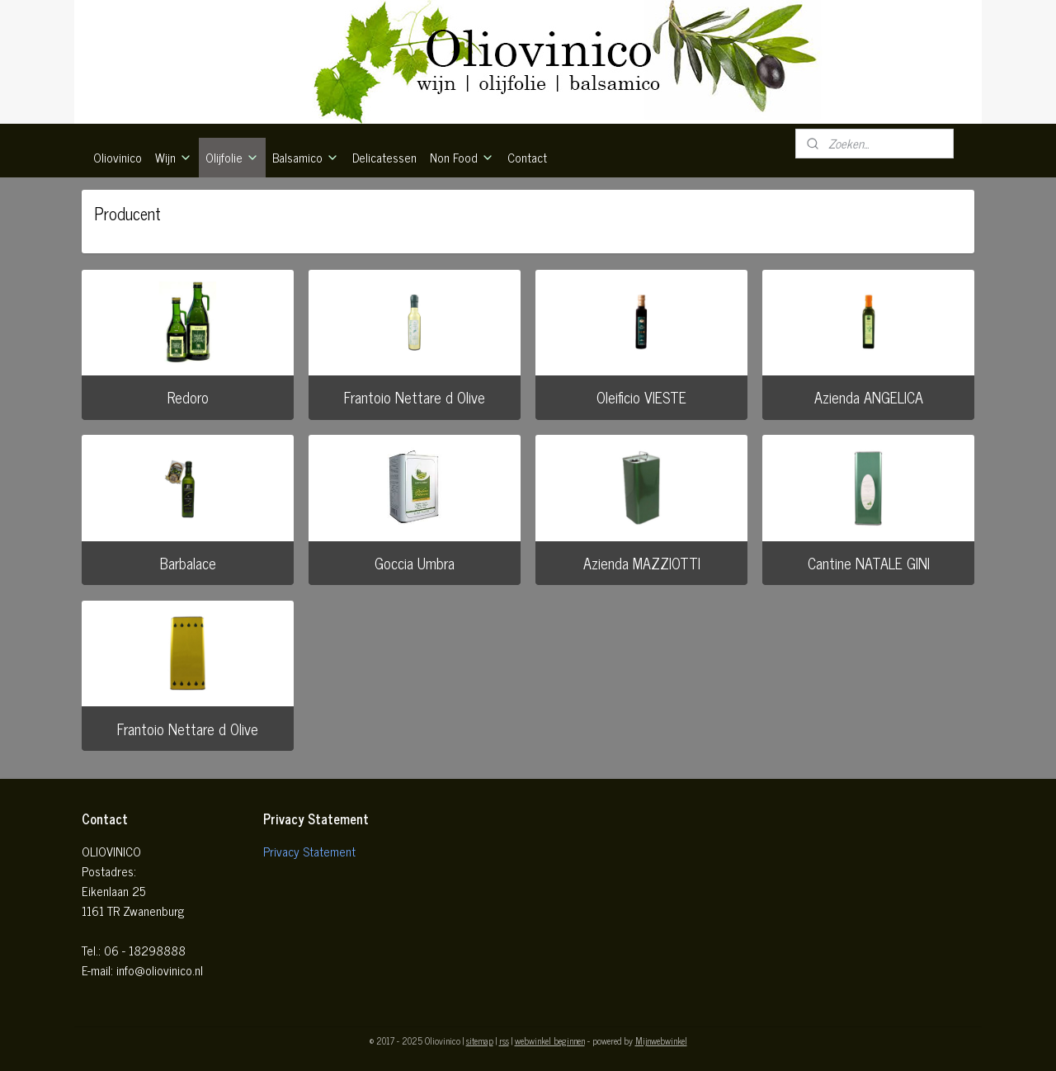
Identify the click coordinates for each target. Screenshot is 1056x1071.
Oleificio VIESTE (641, 397)
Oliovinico (117, 157)
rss (504, 1040)
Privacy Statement (309, 851)
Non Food (462, 157)
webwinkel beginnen (550, 1040)
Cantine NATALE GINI (869, 562)
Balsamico (305, 157)
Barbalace (188, 562)
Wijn (173, 157)
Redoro (188, 397)
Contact (527, 157)
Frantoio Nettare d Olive (414, 397)
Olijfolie (232, 157)
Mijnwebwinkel (661, 1040)
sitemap (479, 1040)
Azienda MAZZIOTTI (641, 562)
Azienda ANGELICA (868, 397)
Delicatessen (384, 157)
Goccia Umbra (415, 562)
